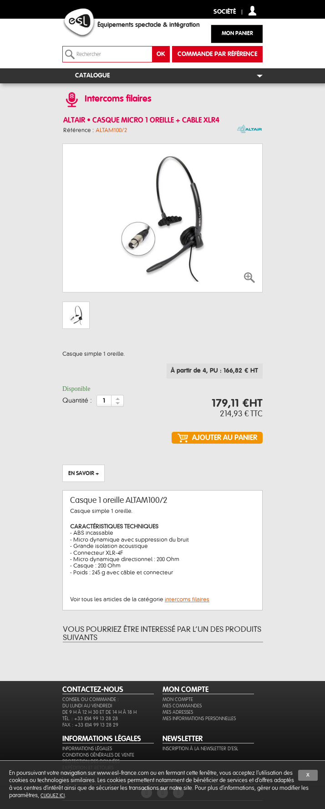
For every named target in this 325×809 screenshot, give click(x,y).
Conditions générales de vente (98, 755)
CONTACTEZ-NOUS (92, 689)
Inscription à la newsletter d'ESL (200, 748)
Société (224, 12)
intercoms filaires (187, 599)
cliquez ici (53, 795)
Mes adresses (177, 712)
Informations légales (87, 748)
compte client (252, 10)
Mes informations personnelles (199, 718)
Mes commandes (182, 705)
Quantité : (77, 401)
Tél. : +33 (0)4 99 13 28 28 (90, 718)
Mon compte (177, 699)
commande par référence (217, 54)
